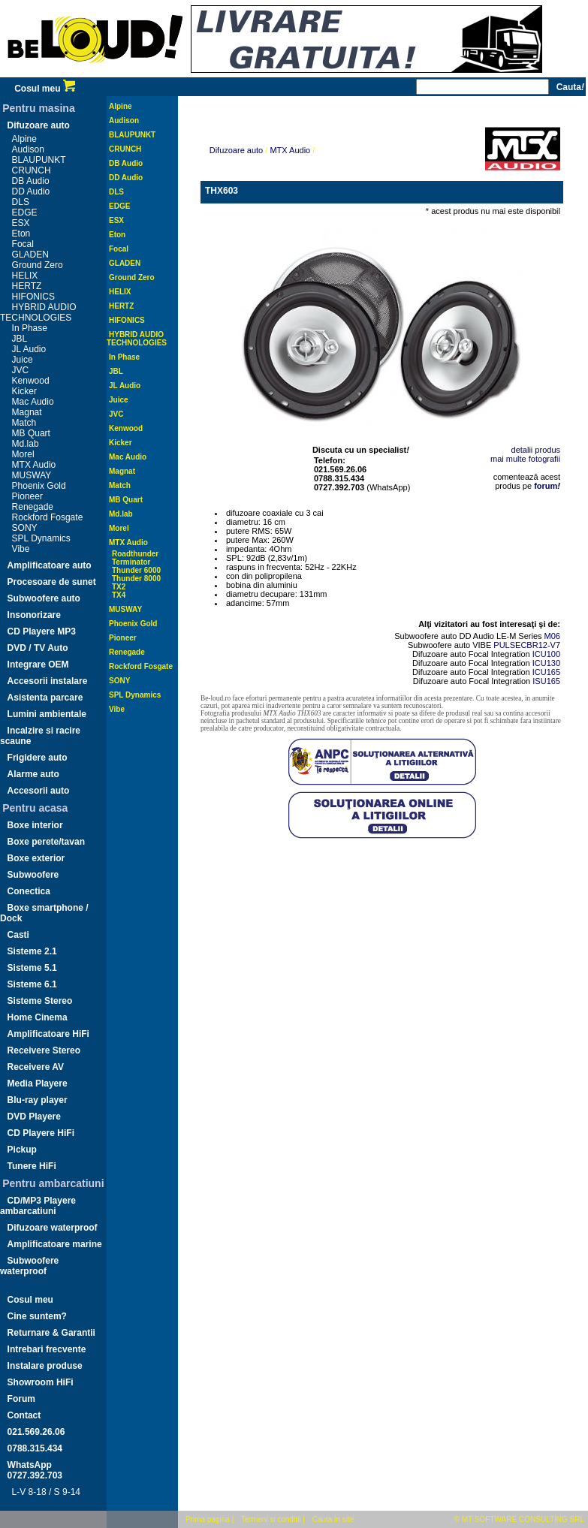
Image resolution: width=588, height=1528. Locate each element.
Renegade (32, 507)
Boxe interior (35, 825)
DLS (20, 202)
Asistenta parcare (45, 697)
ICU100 (546, 654)
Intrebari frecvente (47, 1349)
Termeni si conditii (270, 1519)
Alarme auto (33, 774)
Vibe (21, 549)
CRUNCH (31, 170)
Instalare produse (45, 1366)
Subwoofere (33, 874)
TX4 (118, 595)
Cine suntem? (37, 1316)
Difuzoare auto (39, 125)
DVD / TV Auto (38, 648)
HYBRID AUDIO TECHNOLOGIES (38, 312)
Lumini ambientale (47, 714)
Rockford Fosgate (47, 517)
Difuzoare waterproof (53, 1227)
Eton (21, 233)
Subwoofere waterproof (29, 1265)
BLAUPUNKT (39, 160)
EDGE (25, 212)
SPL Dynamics (41, 538)
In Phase (29, 328)
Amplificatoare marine (55, 1244)
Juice (22, 359)
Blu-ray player (38, 1100)
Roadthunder (135, 554)
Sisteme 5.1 (32, 968)
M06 (552, 635)
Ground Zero (37, 265)
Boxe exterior (36, 858)
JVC (20, 370)
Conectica (29, 891)
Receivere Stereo (44, 1050)
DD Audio (31, 191)
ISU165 (546, 681)
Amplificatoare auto (50, 565)
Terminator (131, 562)
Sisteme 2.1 (32, 951)
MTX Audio (34, 465)
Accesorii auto (39, 790)
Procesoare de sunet (52, 582)
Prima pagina (207, 1519)
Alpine (24, 139)
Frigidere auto (38, 757)
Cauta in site (333, 1519)
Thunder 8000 (136, 578)
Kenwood (31, 380)
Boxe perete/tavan (46, 841)
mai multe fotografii (525, 458)
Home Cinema (38, 1017)
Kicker (24, 391)
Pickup (22, 1149)
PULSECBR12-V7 (526, 644)
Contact (24, 1415)
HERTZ (27, 286)
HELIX (25, 275)
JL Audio (29, 349)
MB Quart (31, 433)
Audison (28, 149)
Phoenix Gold (39, 486)
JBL (20, 338)
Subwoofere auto (44, 598)
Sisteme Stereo (40, 1001)
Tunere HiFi (32, 1166)
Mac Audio (33, 401)
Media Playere (38, 1083)
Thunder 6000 (136, 570)
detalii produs (535, 449)
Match (24, 422)
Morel (23, 454)
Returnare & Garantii (51, 1333)
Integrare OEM (38, 664)
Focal (23, 244)
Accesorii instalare (48, 681)
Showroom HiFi (41, 1382)
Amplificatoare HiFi (48, 1034)
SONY (25, 528)
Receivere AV (36, 1067)
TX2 (118, 587)
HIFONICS (33, 296)
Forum (21, 1399)
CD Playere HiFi (41, 1133)
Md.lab (25, 444)
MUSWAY (32, 475)
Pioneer (27, 496)
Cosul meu (44, 88)
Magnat (27, 412)
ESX (21, 223)
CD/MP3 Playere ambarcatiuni (38, 1205)
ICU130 (546, 663)
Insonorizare (34, 615)
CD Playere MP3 (42, 631)
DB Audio (31, 181)
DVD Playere (34, 1116)
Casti (18, 935)
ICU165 (546, 672)
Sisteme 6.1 (32, 984)
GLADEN (30, 254)
